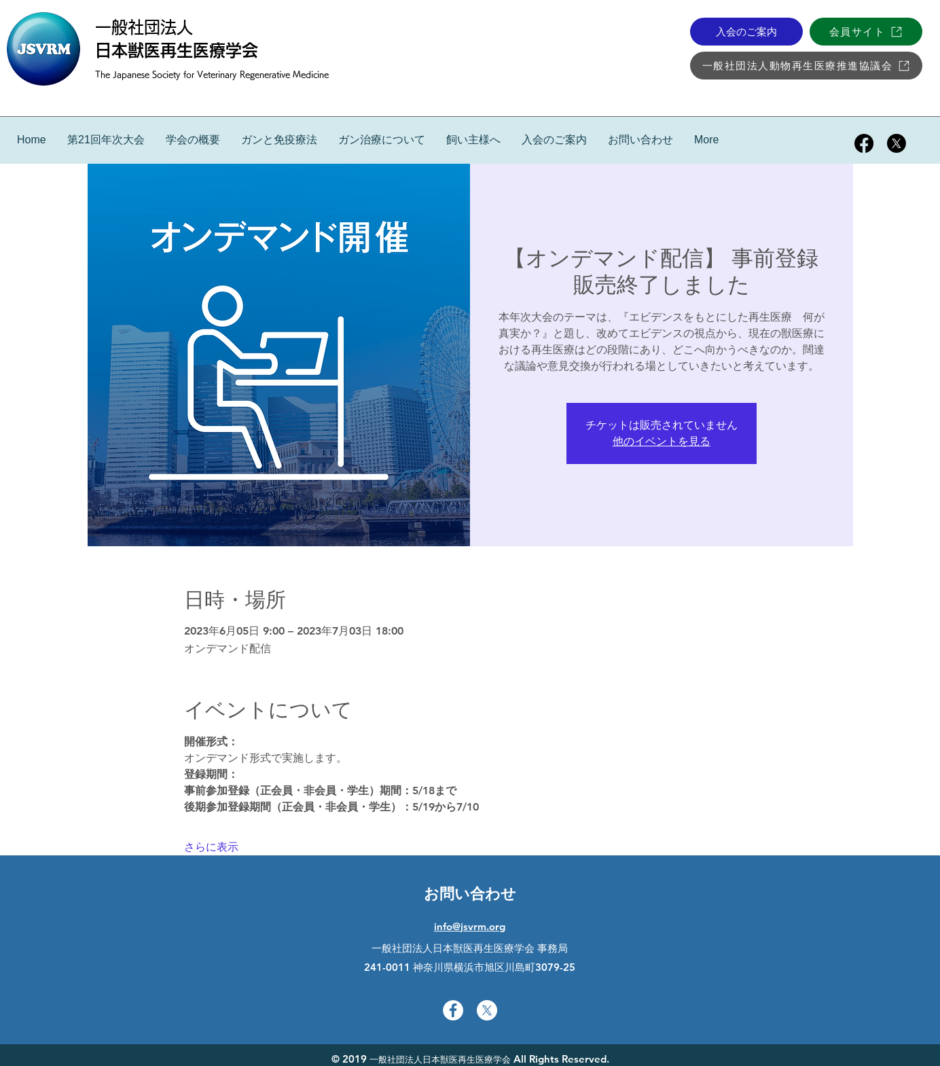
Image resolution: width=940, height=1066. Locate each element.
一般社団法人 (144, 27)
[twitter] (896, 143)
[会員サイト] (866, 32)
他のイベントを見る (661, 441)
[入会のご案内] (746, 32)
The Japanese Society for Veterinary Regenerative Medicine (212, 74)
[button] (278, 140)
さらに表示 (211, 846)
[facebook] (863, 143)
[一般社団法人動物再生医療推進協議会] (806, 65)
